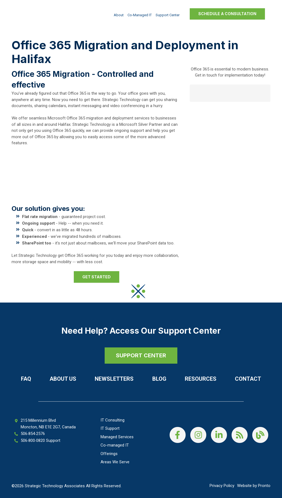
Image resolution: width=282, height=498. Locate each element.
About (119, 15)
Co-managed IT (140, 15)
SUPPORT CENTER (141, 355)
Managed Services (117, 436)
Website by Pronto (253, 485)
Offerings (109, 453)
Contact (248, 378)
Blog (159, 378)
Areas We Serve (115, 461)
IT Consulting (112, 420)
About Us (63, 378)
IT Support (110, 428)
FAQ (26, 378)
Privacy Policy (222, 485)
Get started (96, 276)
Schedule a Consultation (227, 13)
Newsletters (114, 378)
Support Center (168, 15)
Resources (200, 378)
